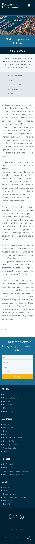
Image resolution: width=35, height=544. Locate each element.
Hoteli (5, 394)
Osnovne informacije (15, 75)
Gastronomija (12, 88)
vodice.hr (6, 329)
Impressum (20, 529)
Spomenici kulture (14, 84)
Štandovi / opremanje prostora (14, 497)
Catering (6, 487)
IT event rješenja (9, 493)
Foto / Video (7, 504)
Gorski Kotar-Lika (9, 447)
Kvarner (6, 434)
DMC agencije (8, 464)
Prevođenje (7, 500)
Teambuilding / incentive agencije (15, 470)
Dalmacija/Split (9, 441)
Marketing (8, 537)
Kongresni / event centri (12, 397)
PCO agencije (8, 467)
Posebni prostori (9, 411)
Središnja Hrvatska (10, 427)
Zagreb (6, 424)
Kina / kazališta (9, 404)
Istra (5, 430)
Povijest (10, 80)
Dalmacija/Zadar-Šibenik (12, 437)
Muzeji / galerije (9, 407)
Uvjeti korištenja (21, 537)
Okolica (10, 93)
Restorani (7, 401)
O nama (10, 529)
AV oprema (7, 490)
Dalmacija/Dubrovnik (11, 444)
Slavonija (6, 451)
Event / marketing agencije (13, 474)
